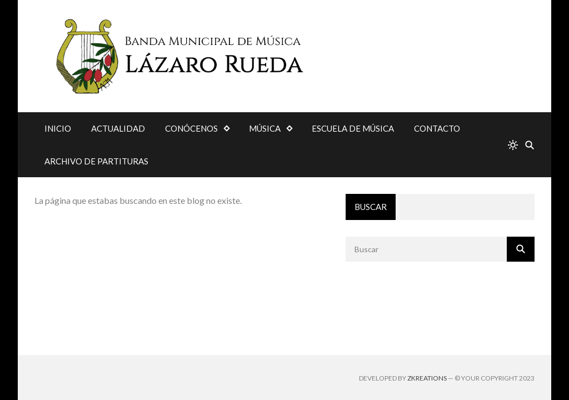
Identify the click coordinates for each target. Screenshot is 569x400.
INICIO (57, 128)
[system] (513, 144)
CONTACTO (437, 128)
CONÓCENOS (191, 128)
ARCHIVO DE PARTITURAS (96, 161)
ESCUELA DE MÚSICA (353, 128)
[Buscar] (530, 144)
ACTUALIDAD (118, 128)
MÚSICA (265, 128)
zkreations (427, 378)
